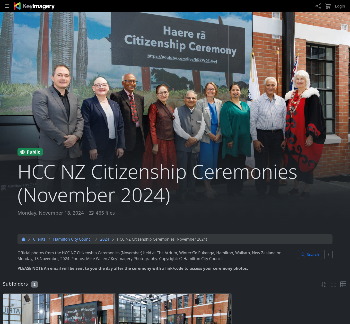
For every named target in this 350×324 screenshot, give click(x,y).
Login (340, 6)
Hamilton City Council (72, 239)
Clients (39, 239)
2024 (104, 239)
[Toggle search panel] (310, 254)
